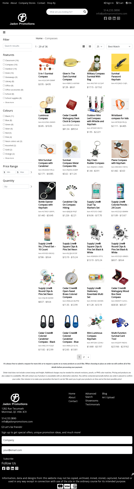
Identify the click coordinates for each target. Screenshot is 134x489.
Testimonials (92, 404)
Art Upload (108, 397)
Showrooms (91, 400)
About (14, 2)
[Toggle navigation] (4, 32)
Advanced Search (90, 395)
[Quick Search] (64, 12)
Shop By (51, 2)
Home (6, 2)
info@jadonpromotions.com (111, 13)
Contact (41, 2)
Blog (104, 393)
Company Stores (27, 2)
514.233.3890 (112, 10)
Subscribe (8, 458)
